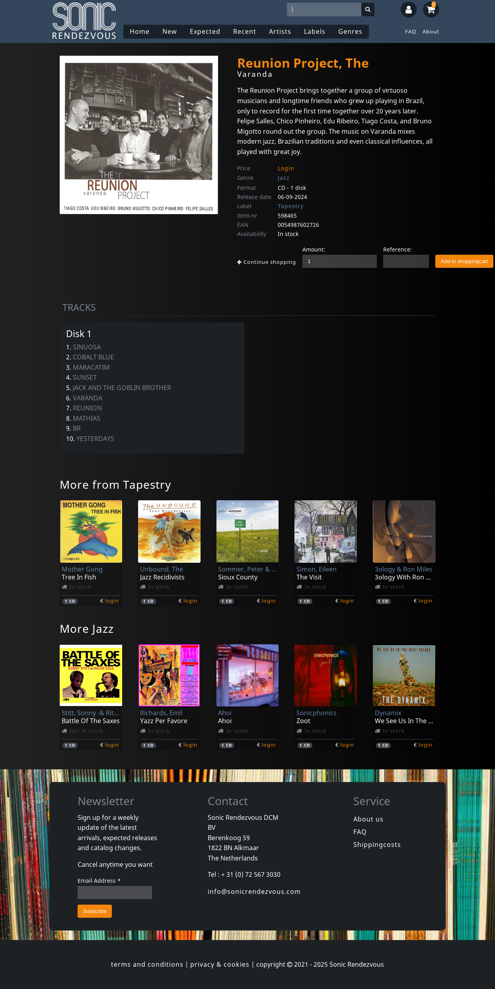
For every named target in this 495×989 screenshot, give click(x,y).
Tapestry (291, 206)
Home (140, 31)
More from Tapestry (115, 484)
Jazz (284, 177)
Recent (244, 31)
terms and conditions (147, 964)
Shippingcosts (377, 844)
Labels (314, 31)
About (431, 31)
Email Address (99, 880)
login (112, 600)
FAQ (410, 31)
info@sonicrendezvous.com (254, 891)
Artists (280, 31)
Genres (350, 31)
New (169, 31)
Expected (205, 31)
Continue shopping (266, 261)
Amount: (313, 249)
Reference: (397, 249)
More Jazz (87, 628)
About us (368, 819)
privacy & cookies (219, 964)
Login (286, 168)
